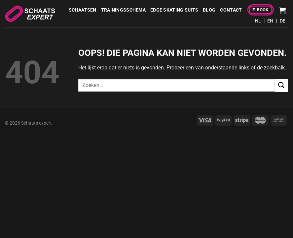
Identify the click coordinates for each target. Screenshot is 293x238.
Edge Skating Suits (174, 10)
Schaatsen (82, 10)
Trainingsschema (123, 10)
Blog (209, 10)
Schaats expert (36, 123)
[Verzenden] (281, 85)
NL (258, 20)
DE (282, 20)
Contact (231, 10)
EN (270, 20)
